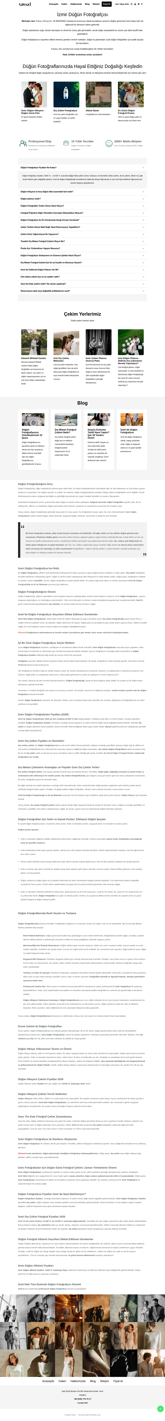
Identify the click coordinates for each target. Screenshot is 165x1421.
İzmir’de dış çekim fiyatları (30, 1221)
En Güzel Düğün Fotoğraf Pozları (119, 753)
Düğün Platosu (128, 795)
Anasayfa (48, 1381)
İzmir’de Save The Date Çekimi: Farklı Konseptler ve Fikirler (56, 1129)
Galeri (62, 1381)
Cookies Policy (70, 1415)
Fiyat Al (118, 1381)
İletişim (104, 1381)
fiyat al (120, 1143)
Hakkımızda (78, 1381)
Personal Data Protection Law (89, 1415)
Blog (93, 1381)
